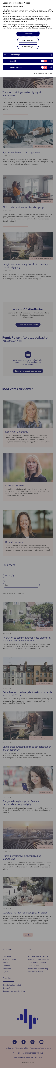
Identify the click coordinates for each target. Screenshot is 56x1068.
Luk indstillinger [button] (27, 47)
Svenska (15, 6)
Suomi (20, 6)
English (5, 6)
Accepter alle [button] (28, 34)
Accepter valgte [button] (28, 40)
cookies (21, 28)
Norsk (10, 6)
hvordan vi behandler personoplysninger (39, 28)
